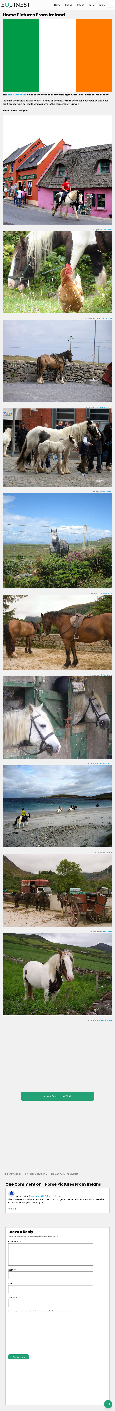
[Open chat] (108, 1404)
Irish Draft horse (17, 94)
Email (12, 1286)
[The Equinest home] (15, 5)
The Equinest (71, 1174)
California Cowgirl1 (104, 318)
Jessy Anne (107, 593)
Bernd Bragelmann (103, 407)
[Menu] (110, 5)
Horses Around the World (57, 1096)
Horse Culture (35, 1174)
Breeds (80, 5)
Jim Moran (107, 230)
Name (12, 1273)
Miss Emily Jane (105, 763)
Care (91, 5)
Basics (68, 5)
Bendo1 (109, 852)
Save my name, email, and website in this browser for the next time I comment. (40, 1314)
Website (12, 1300)
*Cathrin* (108, 492)
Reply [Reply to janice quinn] (11, 1208)
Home (57, 5)
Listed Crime (106, 675)
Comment (14, 1241)
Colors (101, 5)
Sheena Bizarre (105, 1020)
